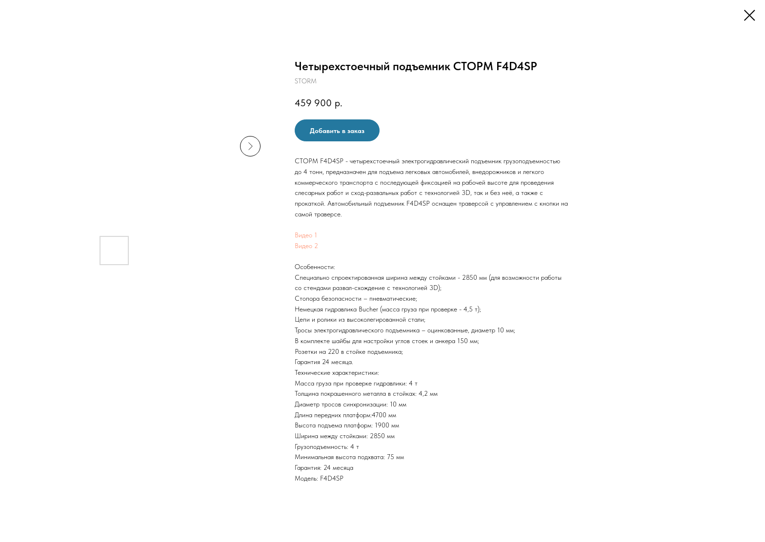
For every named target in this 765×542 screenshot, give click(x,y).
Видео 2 (306, 246)
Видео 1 (306, 235)
